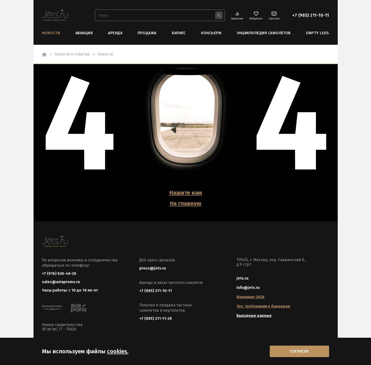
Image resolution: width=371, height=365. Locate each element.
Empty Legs (317, 33)
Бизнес (179, 33)
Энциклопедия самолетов (264, 33)
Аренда (115, 33)
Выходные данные (254, 315)
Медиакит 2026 (250, 297)
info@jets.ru (248, 287)
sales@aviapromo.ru (61, 282)
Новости (51, 33)
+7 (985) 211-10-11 (310, 15)
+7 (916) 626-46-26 (59, 273)
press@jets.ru (152, 268)
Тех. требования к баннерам (263, 306)
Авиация (84, 33)
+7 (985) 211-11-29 (155, 318)
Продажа (147, 33)
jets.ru (242, 278)
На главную (185, 203)
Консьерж (211, 33)
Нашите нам (185, 192)
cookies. (117, 351)
